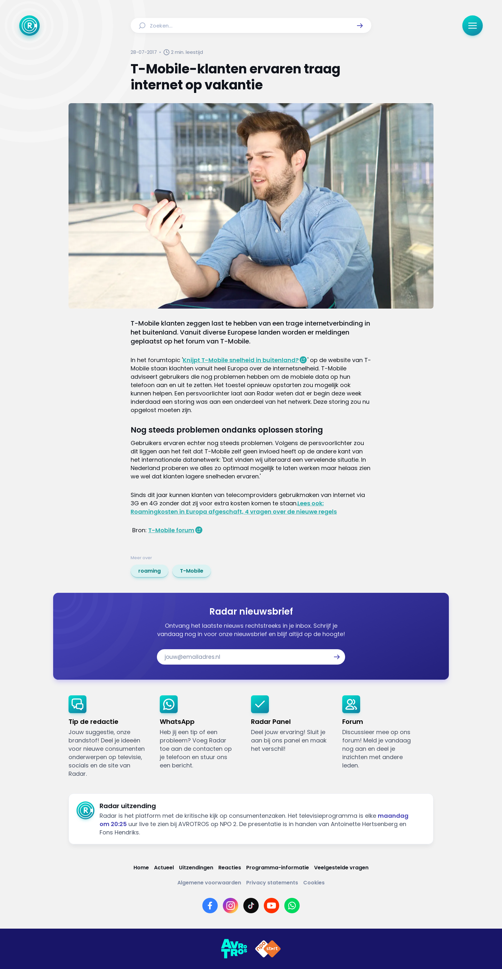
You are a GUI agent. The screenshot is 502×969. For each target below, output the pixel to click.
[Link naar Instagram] (230, 905)
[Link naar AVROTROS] (234, 949)
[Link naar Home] (141, 867)
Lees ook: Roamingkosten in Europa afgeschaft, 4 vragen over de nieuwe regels (234, 507)
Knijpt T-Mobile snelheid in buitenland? (241, 360)
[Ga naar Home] (29, 25)
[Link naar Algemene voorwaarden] (209, 882)
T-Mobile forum (171, 530)
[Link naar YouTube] (271, 905)
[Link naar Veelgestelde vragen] (341, 867)
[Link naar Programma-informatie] (277, 867)
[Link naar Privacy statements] (272, 882)
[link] (149, 571)
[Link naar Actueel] (164, 867)
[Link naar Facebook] (210, 905)
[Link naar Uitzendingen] (196, 867)
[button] (360, 25)
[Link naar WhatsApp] (292, 905)
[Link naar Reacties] (229, 867)
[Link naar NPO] (268, 949)
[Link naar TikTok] (251, 905)
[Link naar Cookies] (314, 882)
